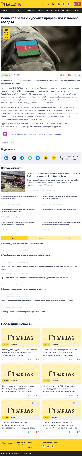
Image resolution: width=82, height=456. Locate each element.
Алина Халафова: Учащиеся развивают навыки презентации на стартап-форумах (17, 223)
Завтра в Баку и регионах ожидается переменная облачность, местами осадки (18, 210)
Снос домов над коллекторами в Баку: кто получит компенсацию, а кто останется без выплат (39, 267)
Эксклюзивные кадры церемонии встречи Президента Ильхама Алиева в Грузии (37, 300)
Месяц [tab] (67, 238)
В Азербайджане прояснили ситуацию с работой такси (25, 255)
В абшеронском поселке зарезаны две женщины (59, 209)
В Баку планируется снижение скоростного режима (24, 289)
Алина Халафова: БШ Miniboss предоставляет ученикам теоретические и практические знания (61, 223)
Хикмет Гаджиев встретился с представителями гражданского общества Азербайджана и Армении (60, 425)
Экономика (18, 10)
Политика (5, 10)
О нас (30, 442)
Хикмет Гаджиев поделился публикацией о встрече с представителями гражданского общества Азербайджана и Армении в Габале (20, 427)
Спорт (40, 10)
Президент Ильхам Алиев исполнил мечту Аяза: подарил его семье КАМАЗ (34, 278)
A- (76, 75)
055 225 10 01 (71, 159)
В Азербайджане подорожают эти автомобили (22, 244)
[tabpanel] (41, 281)
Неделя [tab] (41, 238)
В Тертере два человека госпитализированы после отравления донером (18, 197)
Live (77, 4)
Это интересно (52, 10)
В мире (78, 10)
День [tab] (14, 238)
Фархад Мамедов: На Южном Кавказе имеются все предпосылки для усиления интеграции (20, 352)
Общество (30, 10)
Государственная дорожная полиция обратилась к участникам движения (59, 197)
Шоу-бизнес (67, 10)
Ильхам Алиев (7, 142)
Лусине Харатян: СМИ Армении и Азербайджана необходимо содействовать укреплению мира (59, 389)
